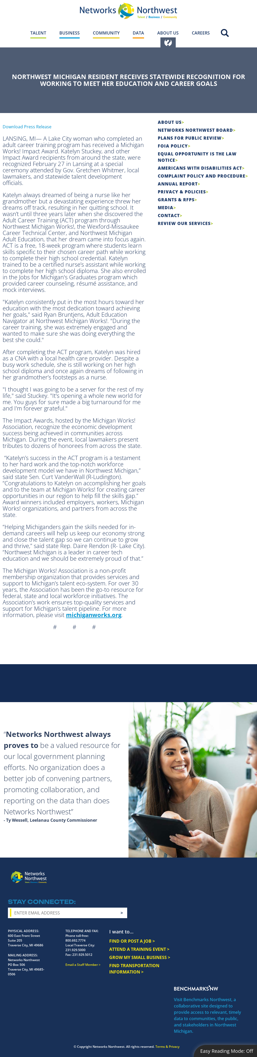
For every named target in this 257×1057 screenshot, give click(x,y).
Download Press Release (27, 127)
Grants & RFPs (176, 200)
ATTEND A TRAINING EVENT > (139, 949)
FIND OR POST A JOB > (132, 941)
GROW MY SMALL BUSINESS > (139, 957)
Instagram (205, 873)
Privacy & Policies (182, 192)
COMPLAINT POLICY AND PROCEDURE (201, 176)
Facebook (196, 873)
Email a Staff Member (81, 964)
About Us (170, 122)
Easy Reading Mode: (226, 1051)
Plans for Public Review (190, 138)
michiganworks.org (93, 615)
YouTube (226, 873)
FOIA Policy (173, 146)
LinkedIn (238, 872)
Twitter (215, 873)
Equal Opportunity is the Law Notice (197, 157)
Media (165, 208)
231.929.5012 (82, 954)
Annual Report (178, 184)
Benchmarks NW (196, 988)
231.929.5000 (75, 950)
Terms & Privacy (167, 1046)
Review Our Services (184, 223)
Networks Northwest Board (195, 130)
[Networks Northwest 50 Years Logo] (128, 11)
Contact (169, 215)
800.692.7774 (75, 940)
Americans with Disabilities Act (200, 168)
